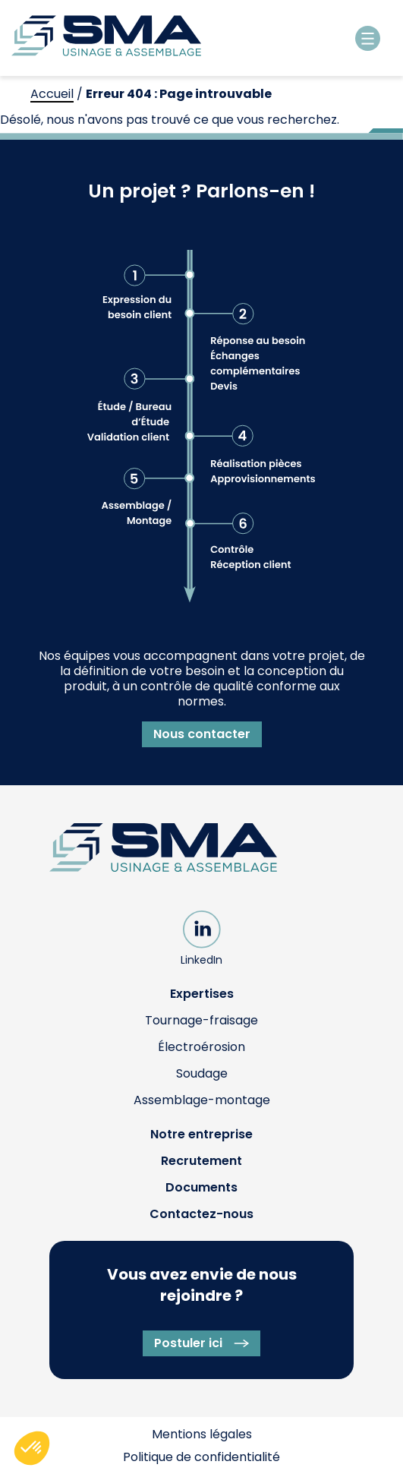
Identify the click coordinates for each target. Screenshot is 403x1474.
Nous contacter (201, 734)
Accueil (52, 94)
